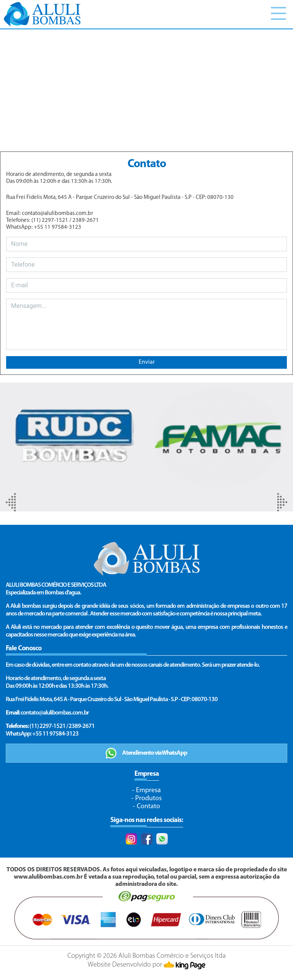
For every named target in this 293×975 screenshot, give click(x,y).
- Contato (146, 806)
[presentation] (11, 502)
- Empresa (146, 790)
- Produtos (146, 798)
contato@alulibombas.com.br (55, 713)
